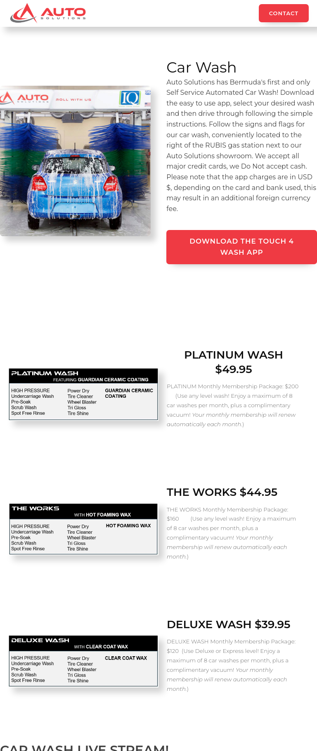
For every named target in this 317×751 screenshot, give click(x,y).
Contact (283, 13)
